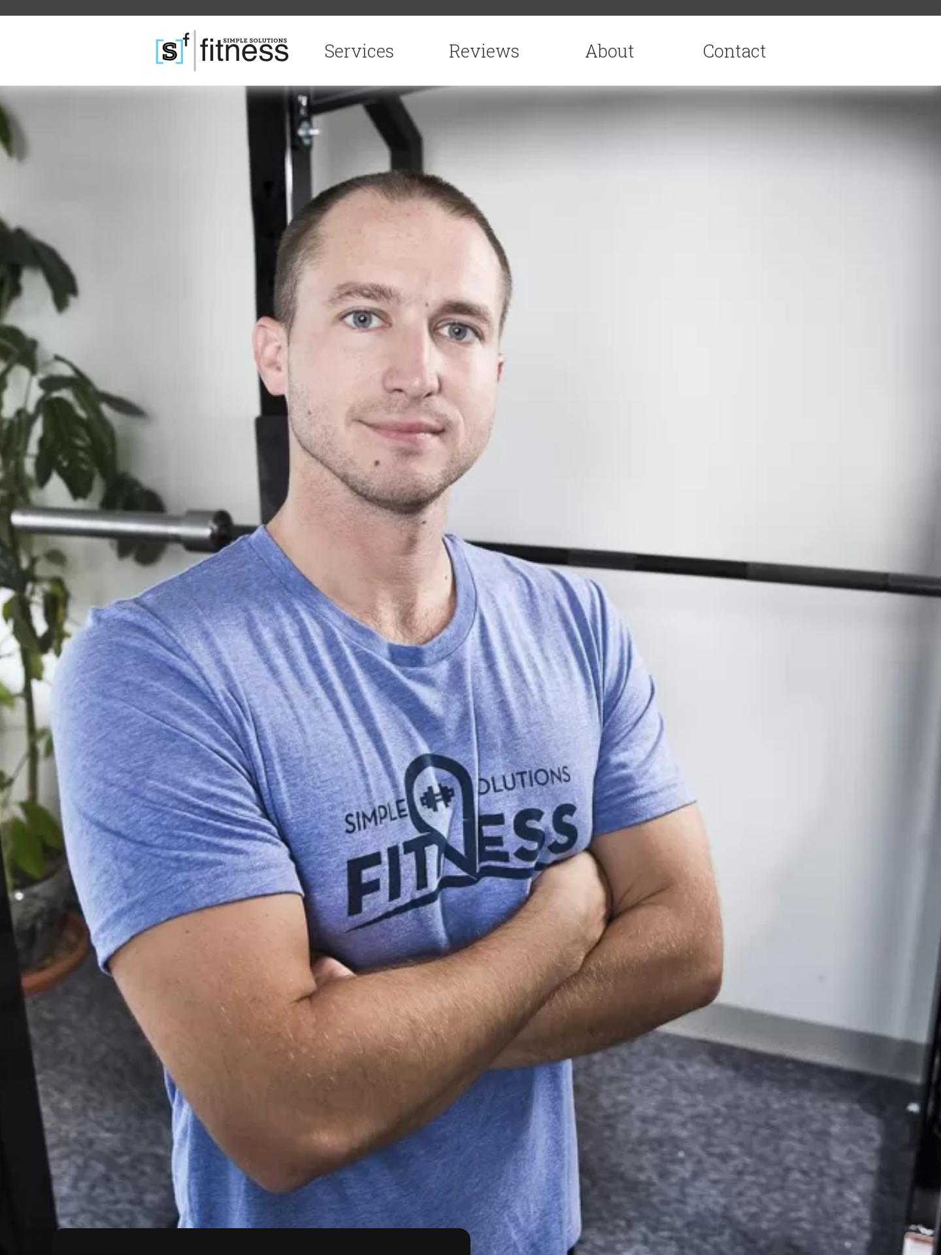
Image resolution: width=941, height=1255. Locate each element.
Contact (735, 50)
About (610, 50)
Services (359, 50)
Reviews (484, 50)
